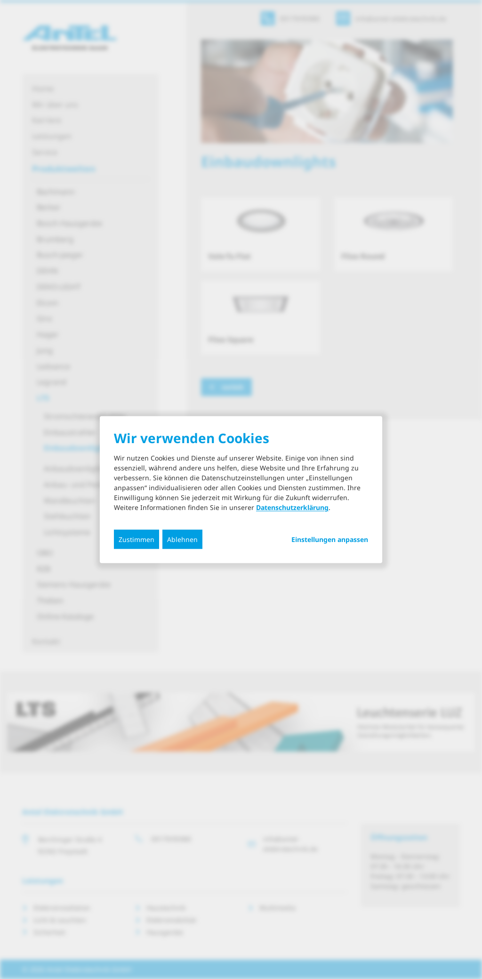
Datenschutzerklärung (292, 507)
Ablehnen (182, 539)
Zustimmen (136, 539)
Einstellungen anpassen (329, 539)
